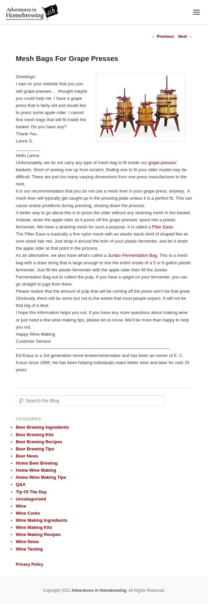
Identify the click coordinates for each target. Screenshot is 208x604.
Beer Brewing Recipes (39, 441)
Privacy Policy (29, 564)
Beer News (27, 455)
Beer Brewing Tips (35, 448)
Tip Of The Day (31, 491)
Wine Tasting (29, 549)
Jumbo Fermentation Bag (132, 255)
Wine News (27, 541)
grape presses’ (162, 162)
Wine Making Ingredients (42, 520)
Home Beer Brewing (37, 463)
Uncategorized (31, 498)
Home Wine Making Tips (41, 477)
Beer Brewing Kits (35, 434)
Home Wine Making (36, 470)
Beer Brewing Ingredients (42, 427)
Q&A (21, 484)
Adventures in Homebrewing (99, 590)
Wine (21, 506)
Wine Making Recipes (38, 534)
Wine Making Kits (34, 527)
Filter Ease (162, 226)
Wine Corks (28, 513)
